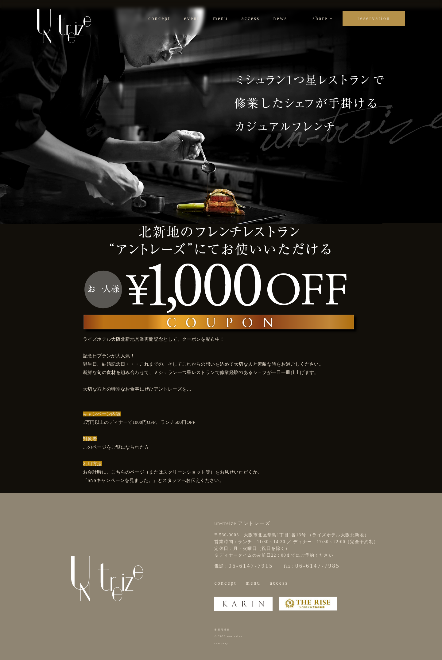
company (221, 643)
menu (220, 18)
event (192, 18)
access (250, 18)
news (280, 18)
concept (159, 18)
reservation (374, 18)
